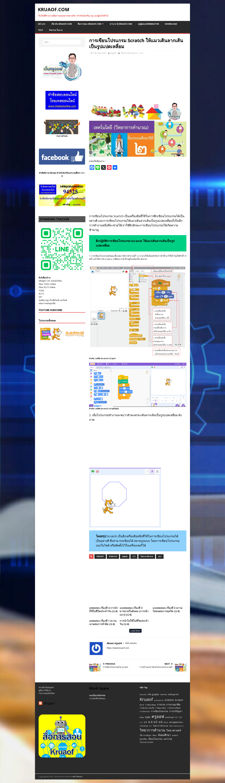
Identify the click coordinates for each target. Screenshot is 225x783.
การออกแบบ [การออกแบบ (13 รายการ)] (145, 711)
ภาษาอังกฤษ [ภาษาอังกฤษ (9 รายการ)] (144, 726)
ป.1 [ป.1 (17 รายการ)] (176, 717)
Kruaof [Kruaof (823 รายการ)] (146, 699)
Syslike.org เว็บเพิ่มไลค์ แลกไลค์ (53, 300)
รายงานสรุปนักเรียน (47, 693)
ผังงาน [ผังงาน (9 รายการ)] (166, 722)
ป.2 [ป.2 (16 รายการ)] (180, 717)
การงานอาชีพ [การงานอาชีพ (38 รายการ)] (173, 704)
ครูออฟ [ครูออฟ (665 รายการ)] (158, 716)
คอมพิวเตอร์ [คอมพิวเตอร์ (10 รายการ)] (169, 717)
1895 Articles (131, 643)
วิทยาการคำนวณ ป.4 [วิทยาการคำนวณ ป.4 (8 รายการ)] (176, 726)
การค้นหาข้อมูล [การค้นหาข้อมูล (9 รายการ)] (150, 705)
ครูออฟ (113, 53)
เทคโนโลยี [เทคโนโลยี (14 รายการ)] (167, 739)
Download (171, 24)
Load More (90, 631)
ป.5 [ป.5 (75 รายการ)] (155, 722)
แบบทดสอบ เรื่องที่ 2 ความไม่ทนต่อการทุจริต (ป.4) (122, 609)
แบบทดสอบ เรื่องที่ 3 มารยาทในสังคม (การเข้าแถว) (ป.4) (89, 611)
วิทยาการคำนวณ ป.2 (129, 53)
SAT (40, 296)
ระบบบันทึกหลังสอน (97, 698)
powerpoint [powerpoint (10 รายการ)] (158, 700)
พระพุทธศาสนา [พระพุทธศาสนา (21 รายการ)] (176, 722)
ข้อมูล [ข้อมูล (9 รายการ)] (142, 717)
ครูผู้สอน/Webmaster (148, 24)
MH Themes (77, 776)
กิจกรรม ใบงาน (56, 30)
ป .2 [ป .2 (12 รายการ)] (141, 722)
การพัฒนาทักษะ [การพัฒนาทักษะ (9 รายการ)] (160, 708)
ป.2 (134, 556)
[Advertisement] (137, 78)
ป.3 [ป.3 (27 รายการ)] (145, 722)
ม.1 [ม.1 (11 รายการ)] (150, 726)
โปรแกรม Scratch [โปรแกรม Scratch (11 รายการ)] (146, 742)
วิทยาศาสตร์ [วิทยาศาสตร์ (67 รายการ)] (173, 730)
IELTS (41, 293)
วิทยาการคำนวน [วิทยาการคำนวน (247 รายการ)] (152, 730)
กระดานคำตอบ (62, 136)
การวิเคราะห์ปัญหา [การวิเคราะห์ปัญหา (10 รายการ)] (174, 708)
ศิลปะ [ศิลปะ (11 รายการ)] (155, 735)
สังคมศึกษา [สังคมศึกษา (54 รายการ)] (164, 735)
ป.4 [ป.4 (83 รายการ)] (150, 722)
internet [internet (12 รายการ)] (163, 694)
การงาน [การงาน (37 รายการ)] (161, 704)
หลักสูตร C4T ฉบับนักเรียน (50, 280)
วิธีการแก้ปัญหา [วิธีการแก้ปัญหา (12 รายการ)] (146, 735)
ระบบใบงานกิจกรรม (97, 695)
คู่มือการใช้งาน (45, 690)
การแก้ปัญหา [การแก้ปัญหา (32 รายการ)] (175, 711)
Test (40, 30)
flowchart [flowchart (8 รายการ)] (143, 695)
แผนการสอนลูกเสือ (47, 303)
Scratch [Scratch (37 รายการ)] (179, 700)
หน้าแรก (41, 24)
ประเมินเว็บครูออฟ (46, 687)
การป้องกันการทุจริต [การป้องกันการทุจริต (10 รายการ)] (147, 708)
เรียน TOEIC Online (47, 284)
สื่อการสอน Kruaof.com (89, 24)
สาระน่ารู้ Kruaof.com (121, 24)
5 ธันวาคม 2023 (99, 53)
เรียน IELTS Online (47, 287)
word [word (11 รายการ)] (142, 705)
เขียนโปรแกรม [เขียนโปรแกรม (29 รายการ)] (155, 738)
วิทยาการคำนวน (146, 556)
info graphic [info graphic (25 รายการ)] (153, 694)
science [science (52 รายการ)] (169, 700)
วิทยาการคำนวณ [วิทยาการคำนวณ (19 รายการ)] (160, 725)
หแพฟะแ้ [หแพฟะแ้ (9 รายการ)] (175, 735)
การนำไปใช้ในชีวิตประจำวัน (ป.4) (89, 622)
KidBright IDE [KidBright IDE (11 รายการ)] (173, 694)
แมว (159, 556)
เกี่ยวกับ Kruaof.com (61, 24)
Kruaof (100, 556)
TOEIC (41, 290)
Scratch (113, 556)
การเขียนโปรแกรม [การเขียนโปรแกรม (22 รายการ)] (159, 711)
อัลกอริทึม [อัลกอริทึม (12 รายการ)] (143, 739)
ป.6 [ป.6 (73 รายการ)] (161, 722)
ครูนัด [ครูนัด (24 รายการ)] (147, 717)
